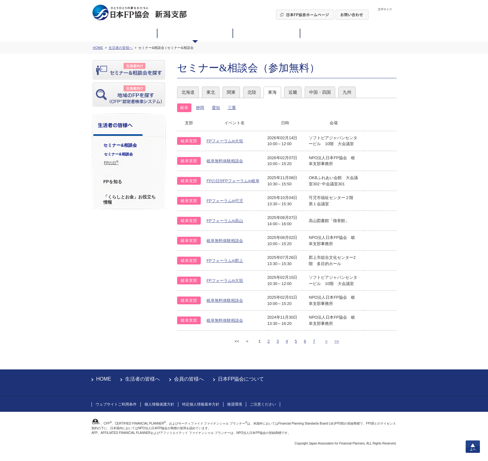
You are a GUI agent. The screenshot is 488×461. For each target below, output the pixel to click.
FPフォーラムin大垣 (225, 141)
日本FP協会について (241, 379)
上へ (472, 446)
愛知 (216, 107)
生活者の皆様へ (142, 379)
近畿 (293, 92)
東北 (210, 92)
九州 (347, 92)
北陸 (251, 92)
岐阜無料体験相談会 (225, 161)
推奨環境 (234, 404)
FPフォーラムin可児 (225, 200)
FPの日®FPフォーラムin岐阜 (233, 180)
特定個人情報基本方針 (200, 404)
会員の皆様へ (189, 379)
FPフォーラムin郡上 (225, 260)
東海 (272, 92)
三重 (232, 107)
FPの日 (111, 162)
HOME (103, 379)
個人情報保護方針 (159, 404)
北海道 (188, 92)
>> (336, 341)
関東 (231, 92)
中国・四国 (320, 92)
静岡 (200, 107)
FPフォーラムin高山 (225, 220)
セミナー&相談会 (118, 154)
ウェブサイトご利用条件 (116, 404)
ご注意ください (263, 404)
